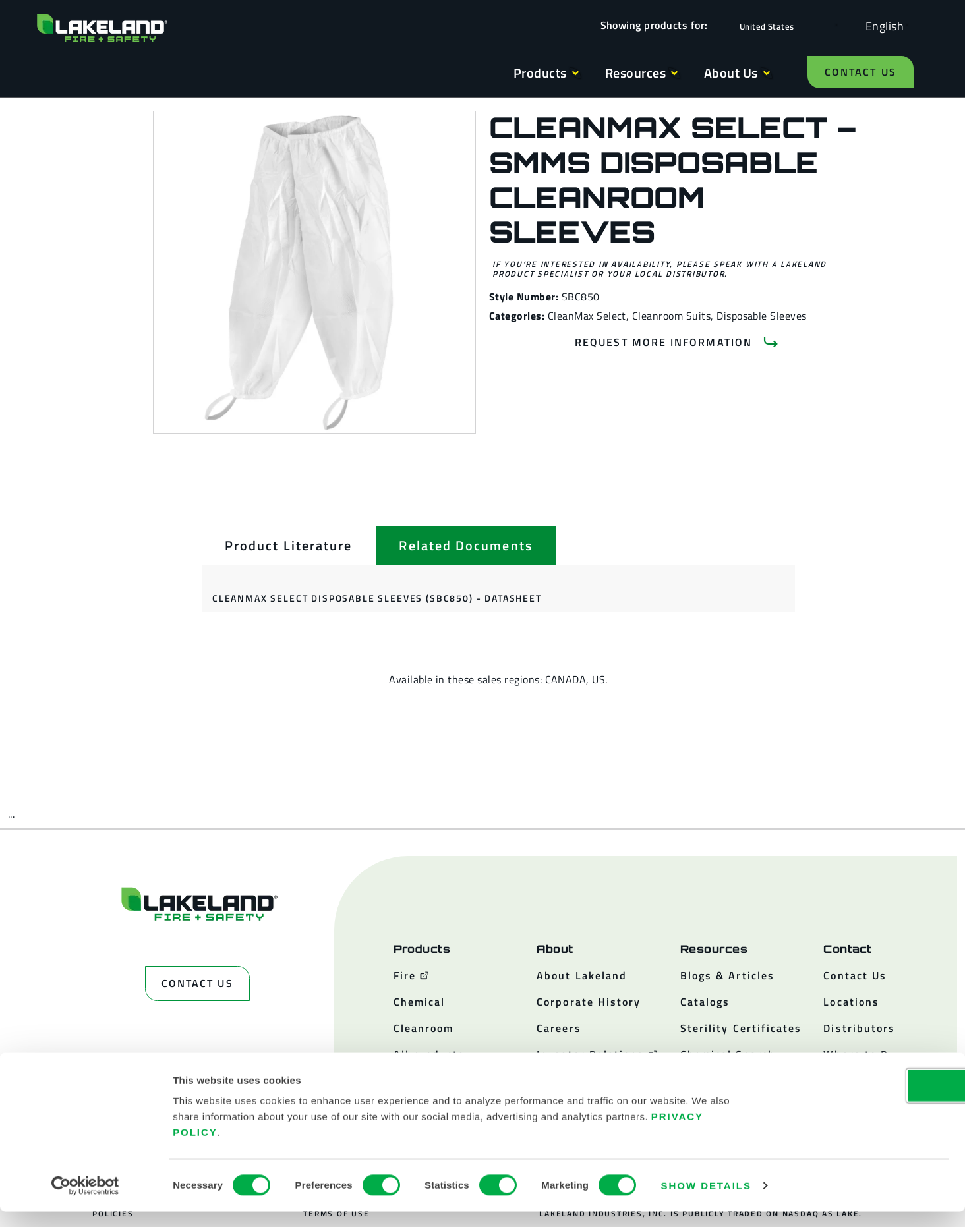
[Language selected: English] (881, 25)
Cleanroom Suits (671, 316)
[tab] (288, 545)
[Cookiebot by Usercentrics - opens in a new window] (85, 1201)
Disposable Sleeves (761, 316)
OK (854, 1100)
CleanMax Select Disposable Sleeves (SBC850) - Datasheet (377, 598)
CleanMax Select (587, 316)
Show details (706, 1201)
